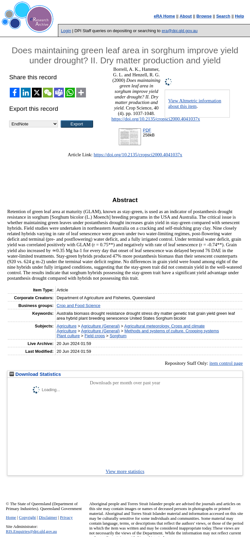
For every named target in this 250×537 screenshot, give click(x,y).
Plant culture (68, 335)
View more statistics (125, 471)
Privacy (66, 517)
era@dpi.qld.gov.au (180, 30)
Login (66, 30)
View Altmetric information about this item (194, 103)
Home (11, 517)
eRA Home (164, 16)
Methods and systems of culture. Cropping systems (171, 330)
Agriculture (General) (100, 326)
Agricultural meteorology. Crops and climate (164, 326)
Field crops (95, 335)
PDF (147, 130)
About (186, 16)
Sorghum (118, 335)
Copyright (27, 517)
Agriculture (66, 326)
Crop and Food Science (78, 305)
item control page (226, 363)
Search (223, 16)
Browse (204, 16)
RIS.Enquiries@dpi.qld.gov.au (31, 531)
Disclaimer (48, 517)
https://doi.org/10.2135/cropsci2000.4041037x (155, 118)
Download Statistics (35, 374)
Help (239, 16)
